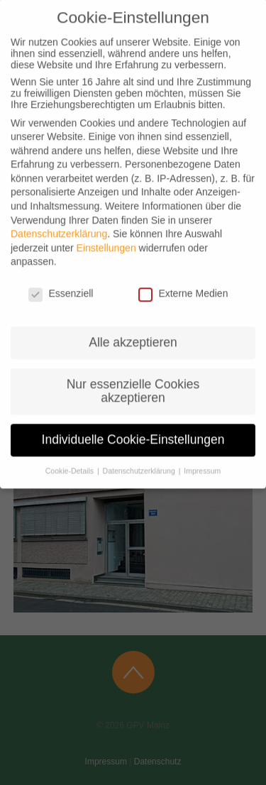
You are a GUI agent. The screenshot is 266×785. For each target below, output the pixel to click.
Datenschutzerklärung (59, 221)
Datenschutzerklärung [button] (139, 458)
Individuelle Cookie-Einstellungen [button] (133, 427)
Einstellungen (106, 235)
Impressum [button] (201, 458)
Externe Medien (183, 281)
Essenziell (60, 281)
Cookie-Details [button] (70, 458)
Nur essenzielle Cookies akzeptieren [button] (133, 379)
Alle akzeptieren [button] (133, 330)
